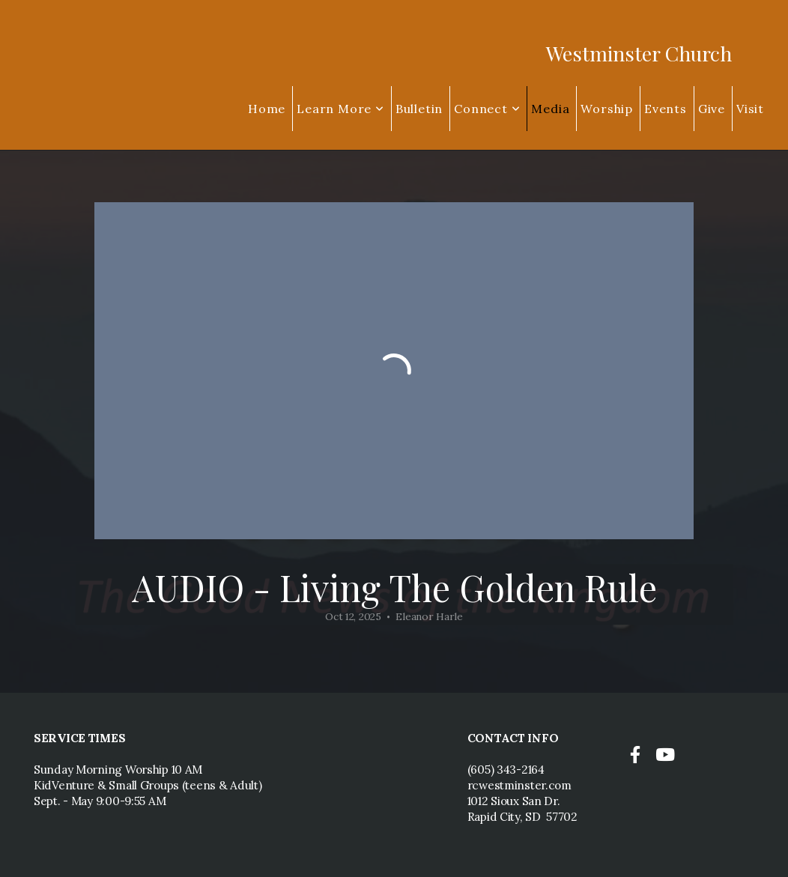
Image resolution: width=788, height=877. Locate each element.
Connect (487, 108)
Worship (607, 108)
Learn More (340, 108)
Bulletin (419, 108)
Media (550, 108)
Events (665, 108)
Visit (750, 108)
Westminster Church (639, 53)
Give (711, 108)
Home (266, 108)
